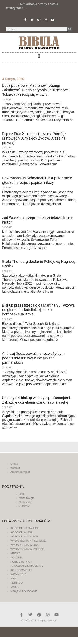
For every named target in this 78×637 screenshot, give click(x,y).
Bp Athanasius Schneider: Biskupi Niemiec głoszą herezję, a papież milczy (37, 180)
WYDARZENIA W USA (24, 545)
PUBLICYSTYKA (20, 561)
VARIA (14, 586)
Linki (21, 493)
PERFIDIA (16, 582)
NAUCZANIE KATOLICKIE (26, 565)
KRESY (15, 553)
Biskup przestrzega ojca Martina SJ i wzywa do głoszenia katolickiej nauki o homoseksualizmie (38, 309)
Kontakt (15, 467)
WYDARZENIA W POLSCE (27, 549)
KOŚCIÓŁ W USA (21, 532)
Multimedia (25, 502)
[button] (39, 56)
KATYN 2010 (18, 574)
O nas (14, 463)
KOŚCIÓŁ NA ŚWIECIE (25, 528)
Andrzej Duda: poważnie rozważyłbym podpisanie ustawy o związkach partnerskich (33, 358)
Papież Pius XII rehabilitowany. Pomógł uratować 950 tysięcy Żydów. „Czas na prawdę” (34, 138)
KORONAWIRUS (21, 570)
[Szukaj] (69, 29)
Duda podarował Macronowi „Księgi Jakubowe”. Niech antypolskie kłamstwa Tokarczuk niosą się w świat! (35, 89)
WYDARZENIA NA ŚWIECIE (28, 540)
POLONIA (16, 557)
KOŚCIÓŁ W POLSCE (24, 536)
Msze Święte (27, 498)
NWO (13, 578)
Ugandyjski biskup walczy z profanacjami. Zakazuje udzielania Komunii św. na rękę (36, 400)
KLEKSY (24, 506)
